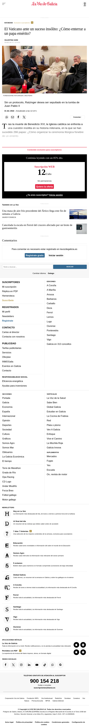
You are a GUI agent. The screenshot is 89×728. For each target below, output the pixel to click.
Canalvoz (76, 698)
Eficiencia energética (12, 381)
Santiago (51, 335)
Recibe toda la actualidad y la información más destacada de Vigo (31, 619)
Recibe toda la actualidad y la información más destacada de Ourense (33, 630)
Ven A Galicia (53, 429)
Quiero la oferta (44, 186)
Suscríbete (8, 300)
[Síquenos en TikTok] (44, 665)
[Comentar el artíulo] (77, 117)
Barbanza (51, 299)
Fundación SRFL (33, 698)
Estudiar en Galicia (56, 411)
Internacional (8, 416)
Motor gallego (9, 499)
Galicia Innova (54, 447)
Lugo (49, 321)
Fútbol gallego (9, 495)
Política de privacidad (24, 722)
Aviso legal (9, 722)
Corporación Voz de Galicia (14, 698)
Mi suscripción (9, 287)
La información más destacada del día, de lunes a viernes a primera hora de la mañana (39, 514)
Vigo (49, 339)
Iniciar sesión (56, 255)
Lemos (50, 317)
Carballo (51, 303)
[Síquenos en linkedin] (29, 665)
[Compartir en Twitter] (24, 117)
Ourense (51, 326)
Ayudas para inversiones (14, 385)
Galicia (5, 402)
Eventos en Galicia (11, 366)
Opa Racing (8, 477)
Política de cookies (42, 722)
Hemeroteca (8, 296)
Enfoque (51, 434)
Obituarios (7, 452)
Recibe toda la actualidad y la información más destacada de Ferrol (32, 598)
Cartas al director (10, 332)
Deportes (6, 425)
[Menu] (4, 4)
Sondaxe (67, 698)
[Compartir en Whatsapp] (6, 117)
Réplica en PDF (10, 291)
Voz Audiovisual (46, 698)
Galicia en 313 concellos (59, 344)
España (6, 411)
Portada (6, 398)
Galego (51, 273)
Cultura (6, 434)
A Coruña (51, 285)
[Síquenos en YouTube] (37, 665)
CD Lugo (6, 481)
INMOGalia (7, 361)
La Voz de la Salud (56, 398)
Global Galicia (54, 407)
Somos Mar (8, 447)
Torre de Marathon (11, 468)
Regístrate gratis (35, 255)
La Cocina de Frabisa (57, 416)
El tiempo (7, 461)
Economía (7, 407)
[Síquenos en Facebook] (5, 665)
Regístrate (7, 320)
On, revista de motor (57, 474)
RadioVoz (58, 698)
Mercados (52, 456)
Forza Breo (7, 490)
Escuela (51, 470)
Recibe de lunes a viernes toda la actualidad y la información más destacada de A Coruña (40, 588)
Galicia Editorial (58, 701)
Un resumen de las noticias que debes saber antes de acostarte (30, 524)
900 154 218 (44, 681)
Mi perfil (6, 311)
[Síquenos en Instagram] (21, 665)
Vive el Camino (54, 438)
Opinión (6, 420)
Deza (49, 308)
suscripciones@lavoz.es (44, 688)
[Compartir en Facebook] (18, 117)
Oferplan (6, 357)
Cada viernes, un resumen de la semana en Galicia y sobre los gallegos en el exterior (38, 578)
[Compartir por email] (12, 117)
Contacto (6, 370)
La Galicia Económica (13, 456)
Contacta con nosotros (13, 336)
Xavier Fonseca (9, 217)
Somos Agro (8, 443)
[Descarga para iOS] (76, 645)
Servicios (6, 352)
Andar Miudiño (9, 486)
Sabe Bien (52, 402)
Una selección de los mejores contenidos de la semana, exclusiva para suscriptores (37, 534)
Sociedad (7, 429)
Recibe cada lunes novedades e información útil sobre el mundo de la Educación (36, 546)
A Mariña (51, 290)
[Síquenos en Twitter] (13, 665)
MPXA (47, 701)
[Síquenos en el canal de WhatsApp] (52, 665)
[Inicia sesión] (84, 3)
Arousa (50, 294)
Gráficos (6, 438)
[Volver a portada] (44, 4)
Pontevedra (52, 330)
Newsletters (8, 316)
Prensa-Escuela (37, 701)
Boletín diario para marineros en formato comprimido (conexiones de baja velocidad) (38, 566)
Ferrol (50, 312)
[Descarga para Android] (83, 645)
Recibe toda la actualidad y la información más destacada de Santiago (33, 609)
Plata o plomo (54, 425)
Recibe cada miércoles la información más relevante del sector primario (33, 556)
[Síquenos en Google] (60, 665)
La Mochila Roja (55, 443)
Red (49, 420)
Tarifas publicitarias (11, 348)
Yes (48, 465)
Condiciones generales (60, 722)
